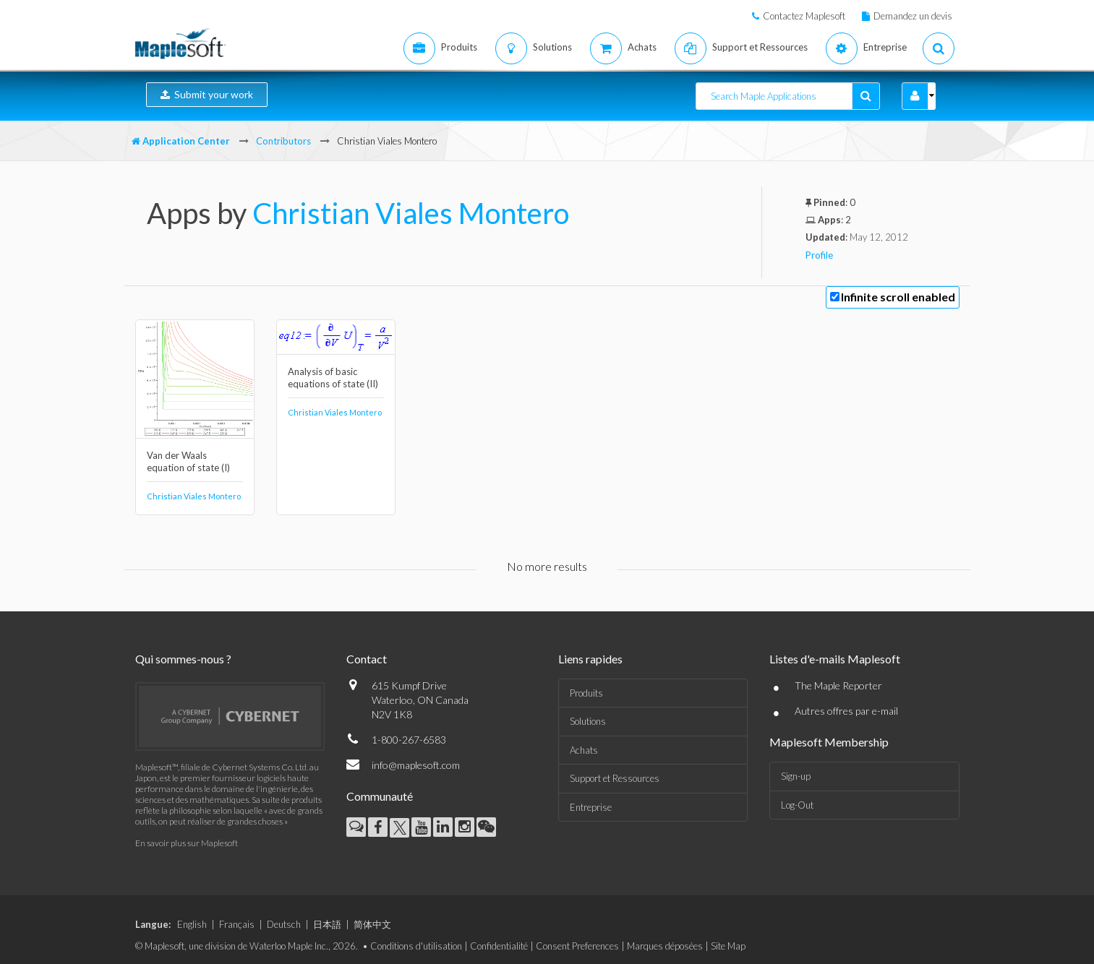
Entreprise (591, 807)
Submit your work (207, 94)
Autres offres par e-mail (846, 711)
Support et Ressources (614, 778)
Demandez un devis (912, 16)
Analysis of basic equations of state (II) (333, 378)
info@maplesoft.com (416, 765)
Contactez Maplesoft (804, 16)
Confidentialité (499, 946)
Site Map (728, 946)
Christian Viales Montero (410, 213)
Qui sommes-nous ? (183, 659)
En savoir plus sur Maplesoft (186, 843)
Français (237, 924)
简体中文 (372, 924)
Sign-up (796, 776)
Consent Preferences (577, 946)
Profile (819, 255)
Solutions (588, 721)
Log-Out (797, 805)
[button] (915, 96)
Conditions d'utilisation (416, 946)
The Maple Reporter (838, 685)
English (192, 924)
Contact (366, 659)
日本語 (327, 924)
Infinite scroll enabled (898, 297)
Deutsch (284, 924)
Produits (586, 693)
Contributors (283, 141)
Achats (584, 750)
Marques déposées (665, 946)
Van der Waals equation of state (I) (188, 461)
